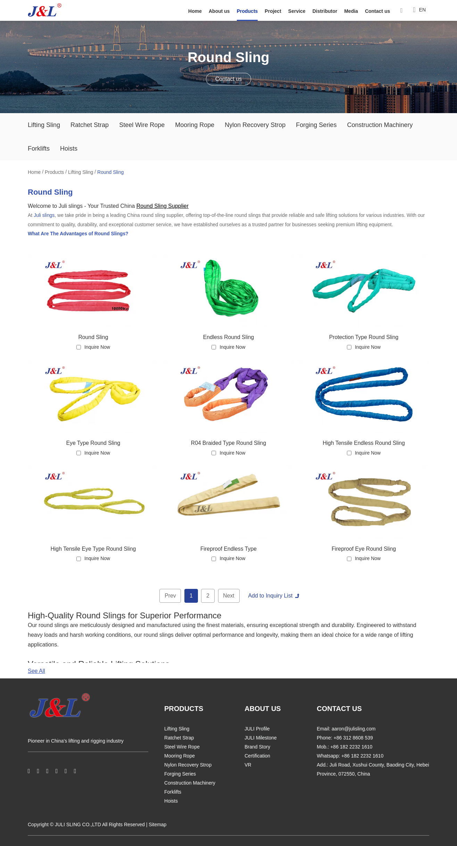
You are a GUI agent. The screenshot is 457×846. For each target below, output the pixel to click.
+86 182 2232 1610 (362, 756)
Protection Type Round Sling (364, 336)
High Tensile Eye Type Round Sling (93, 548)
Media (351, 11)
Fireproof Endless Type (228, 548)
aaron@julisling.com (353, 729)
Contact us (377, 11)
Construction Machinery (380, 124)
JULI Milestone (260, 738)
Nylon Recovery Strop (255, 124)
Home (195, 11)
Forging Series (316, 124)
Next (229, 596)
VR (247, 765)
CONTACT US (339, 709)
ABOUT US (262, 709)
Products (247, 11)
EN (419, 10)
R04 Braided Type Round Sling (228, 443)
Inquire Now (97, 346)
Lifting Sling (44, 124)
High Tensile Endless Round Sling (364, 443)
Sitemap (157, 825)
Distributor (325, 11)
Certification (257, 756)
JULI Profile (256, 729)
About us (219, 11)
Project (273, 11)
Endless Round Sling (229, 336)
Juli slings (44, 215)
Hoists (68, 148)
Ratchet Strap (89, 124)
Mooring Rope (194, 124)
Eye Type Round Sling (93, 443)
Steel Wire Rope (142, 124)
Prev (170, 596)
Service (297, 11)
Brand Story (257, 747)
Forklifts (39, 148)
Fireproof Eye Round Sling (364, 548)
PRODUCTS (183, 709)
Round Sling (110, 172)
